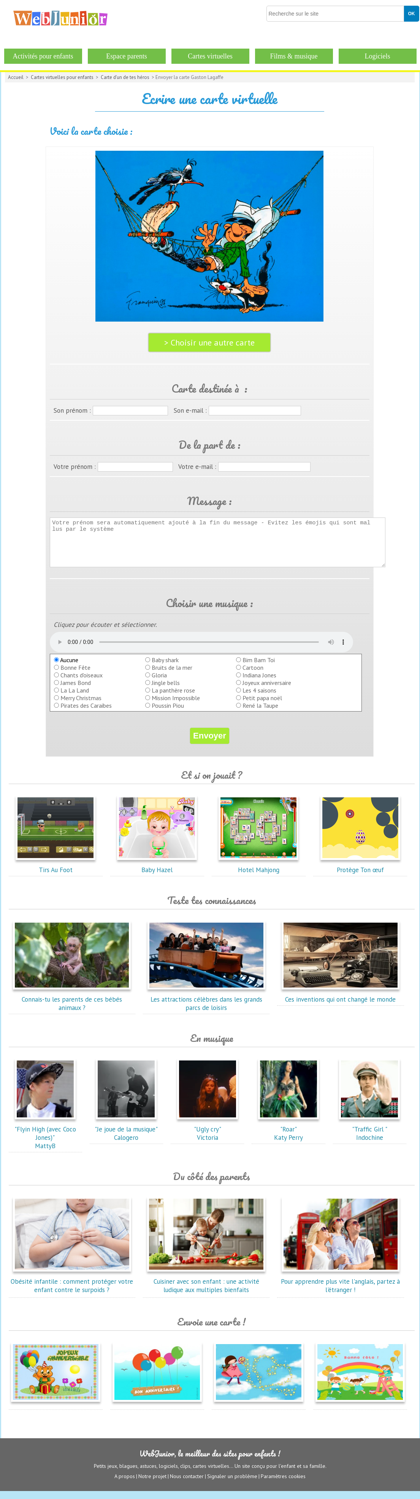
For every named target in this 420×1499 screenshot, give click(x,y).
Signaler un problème (232, 1484)
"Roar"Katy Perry (288, 1137)
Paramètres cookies (283, 1484)
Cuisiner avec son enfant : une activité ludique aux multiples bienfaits (206, 1289)
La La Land (74, 698)
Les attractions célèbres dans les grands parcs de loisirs (206, 1007)
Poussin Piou (168, 713)
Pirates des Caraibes (86, 713)
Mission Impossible (176, 706)
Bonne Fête (75, 675)
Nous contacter (187, 1484)
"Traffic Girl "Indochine (369, 1137)
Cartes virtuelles (210, 56)
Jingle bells (166, 690)
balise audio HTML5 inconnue (201, 650)
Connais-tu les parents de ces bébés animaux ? (72, 1007)
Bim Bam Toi (258, 668)
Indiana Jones (259, 683)
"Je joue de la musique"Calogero (126, 1137)
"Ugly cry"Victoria (207, 1137)
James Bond (75, 690)
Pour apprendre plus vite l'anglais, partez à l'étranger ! (340, 1289)
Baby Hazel (157, 873)
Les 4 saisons (259, 698)
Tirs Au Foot (55, 873)
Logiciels (377, 56)
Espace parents (126, 56)
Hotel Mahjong (258, 873)
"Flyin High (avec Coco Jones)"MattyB (45, 1141)
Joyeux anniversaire (266, 690)
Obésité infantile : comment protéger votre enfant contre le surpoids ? (72, 1289)
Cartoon (252, 675)
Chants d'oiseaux (81, 683)
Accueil (16, 77)
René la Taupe (260, 713)
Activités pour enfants (43, 56)
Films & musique (293, 56)
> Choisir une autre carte (209, 342)
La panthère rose (173, 698)
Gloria (159, 683)
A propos (124, 1484)
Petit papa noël (262, 706)
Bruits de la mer (172, 675)
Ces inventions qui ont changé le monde (340, 1003)
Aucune (66, 668)
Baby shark (165, 668)
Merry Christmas (80, 706)
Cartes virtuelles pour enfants (62, 77)
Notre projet (152, 1484)
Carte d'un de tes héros (125, 77)
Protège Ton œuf (360, 873)
